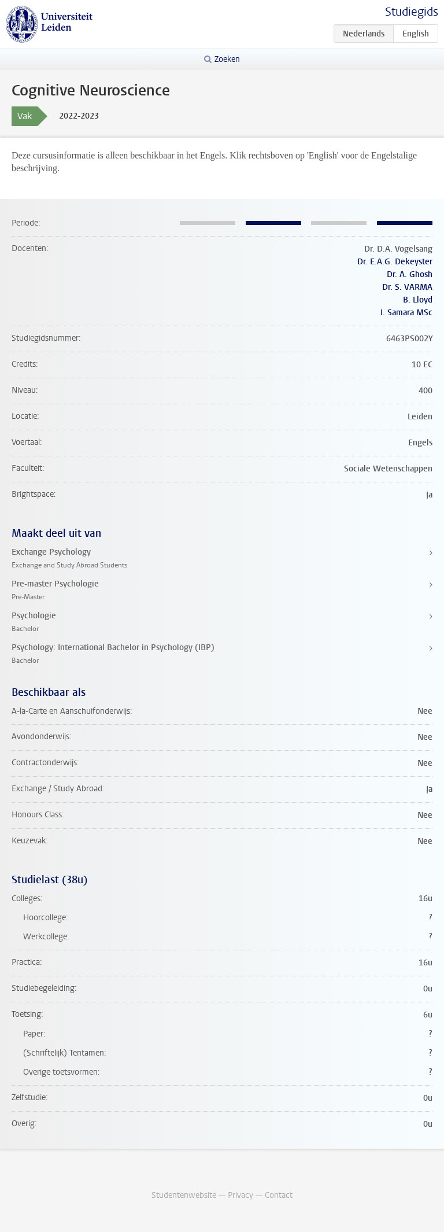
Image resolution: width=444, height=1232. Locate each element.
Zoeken (227, 59)
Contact (279, 1195)
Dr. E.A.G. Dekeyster (394, 261)
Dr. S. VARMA (407, 287)
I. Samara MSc (406, 312)
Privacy (240, 1195)
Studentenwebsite (183, 1195)
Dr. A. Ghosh (409, 274)
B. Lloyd (417, 299)
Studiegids (411, 12)
